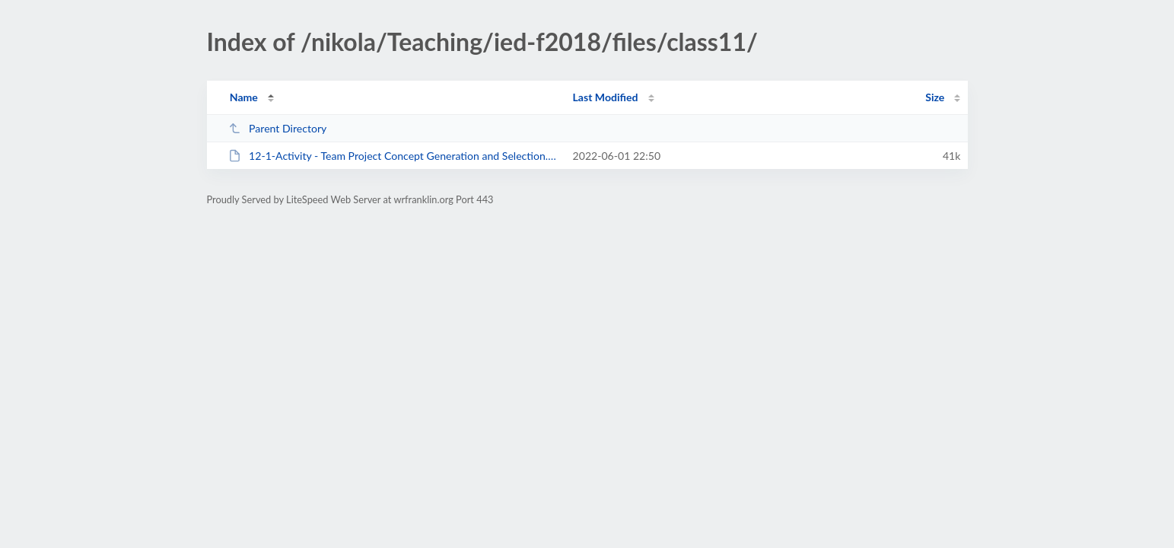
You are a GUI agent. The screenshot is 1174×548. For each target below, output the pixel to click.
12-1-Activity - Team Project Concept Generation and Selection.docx (393, 155)
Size (934, 97)
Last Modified (605, 97)
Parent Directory (277, 128)
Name (244, 97)
